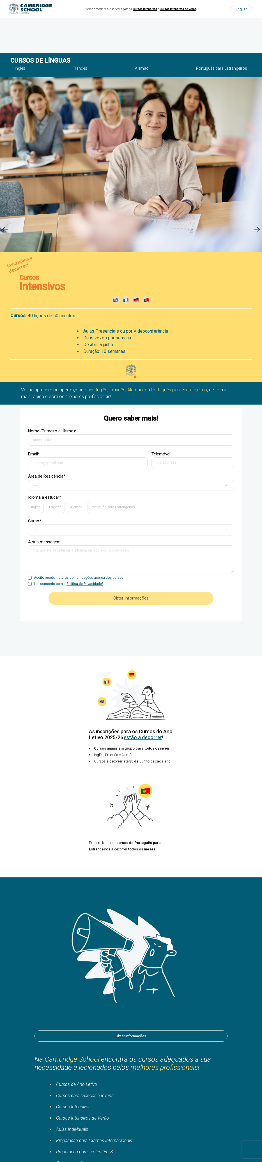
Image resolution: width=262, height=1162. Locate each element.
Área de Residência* (131, 482)
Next (257, 229)
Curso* (131, 527)
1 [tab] (127, 377)
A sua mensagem (131, 557)
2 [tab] (135, 377)
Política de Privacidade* (84, 584)
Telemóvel (192, 460)
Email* (88, 460)
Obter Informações (131, 1036)
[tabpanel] (131, 229)
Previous (5, 229)
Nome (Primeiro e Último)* (131, 437)
